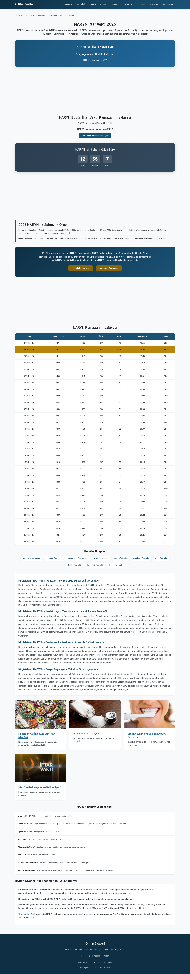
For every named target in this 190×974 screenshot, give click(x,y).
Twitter (106, 956)
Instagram (96, 956)
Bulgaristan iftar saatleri (77, 558)
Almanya (103, 4)
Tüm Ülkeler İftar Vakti (80, 268)
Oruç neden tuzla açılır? (86, 733)
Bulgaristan (116, 4)
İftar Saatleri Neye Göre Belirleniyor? (39, 787)
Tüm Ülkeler (81, 4)
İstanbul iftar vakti (54, 558)
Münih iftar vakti (120, 558)
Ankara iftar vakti (101, 558)
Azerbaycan (130, 4)
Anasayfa (68, 4)
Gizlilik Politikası (85, 962)
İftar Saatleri (94, 968)
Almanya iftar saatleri (31, 558)
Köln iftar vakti (161, 558)
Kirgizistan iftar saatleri (109, 268)
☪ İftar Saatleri (25, 4)
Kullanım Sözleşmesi (103, 962)
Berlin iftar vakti (74, 565)
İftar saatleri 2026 (27, 914)
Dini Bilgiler (153, 4)
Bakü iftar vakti (115, 565)
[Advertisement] (95, 91)
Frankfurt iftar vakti (95, 565)
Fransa (142, 4)
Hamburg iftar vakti (141, 558)
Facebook (85, 956)
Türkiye (93, 4)
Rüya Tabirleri (167, 4)
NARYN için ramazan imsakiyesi (95, 136)
